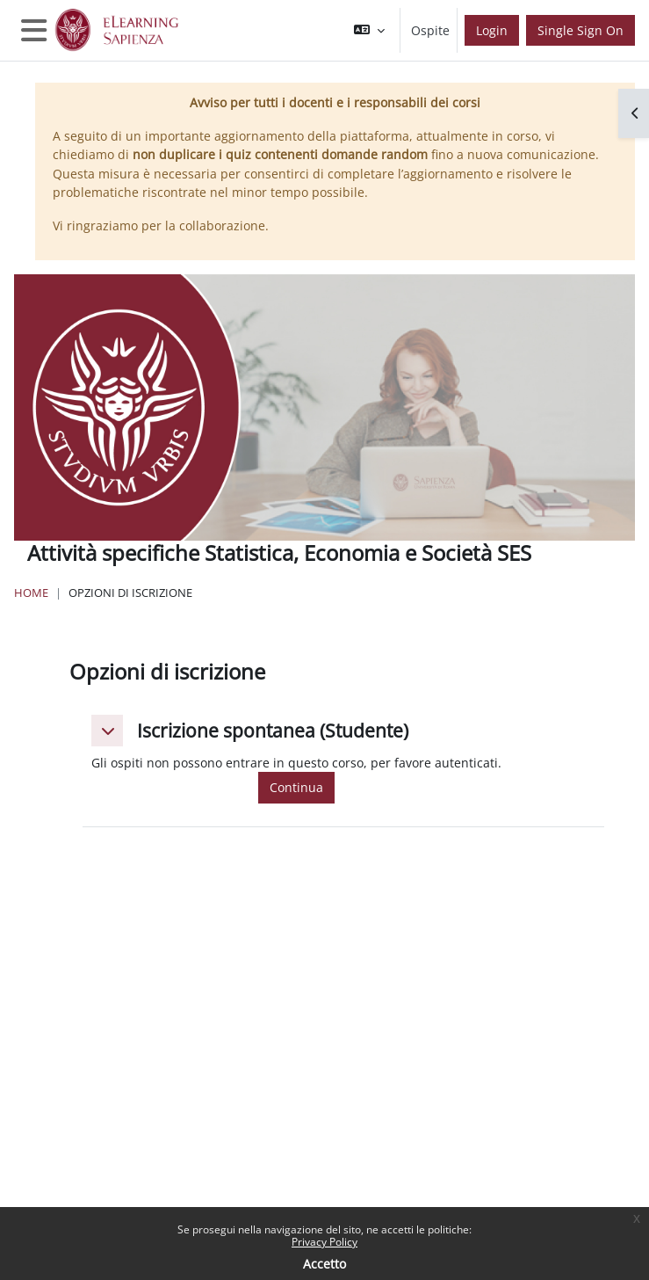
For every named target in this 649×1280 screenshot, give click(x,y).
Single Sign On (580, 30)
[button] (369, 30)
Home (31, 592)
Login (492, 30)
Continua (296, 787)
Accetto (324, 1263)
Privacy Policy (324, 1241)
